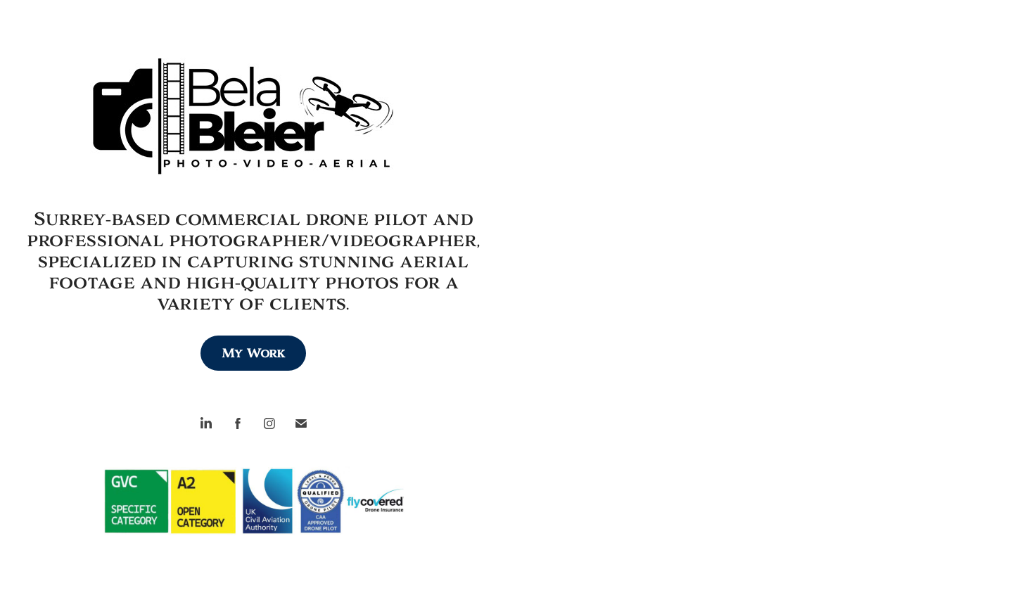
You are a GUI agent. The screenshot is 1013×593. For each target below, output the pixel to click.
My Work (253, 353)
